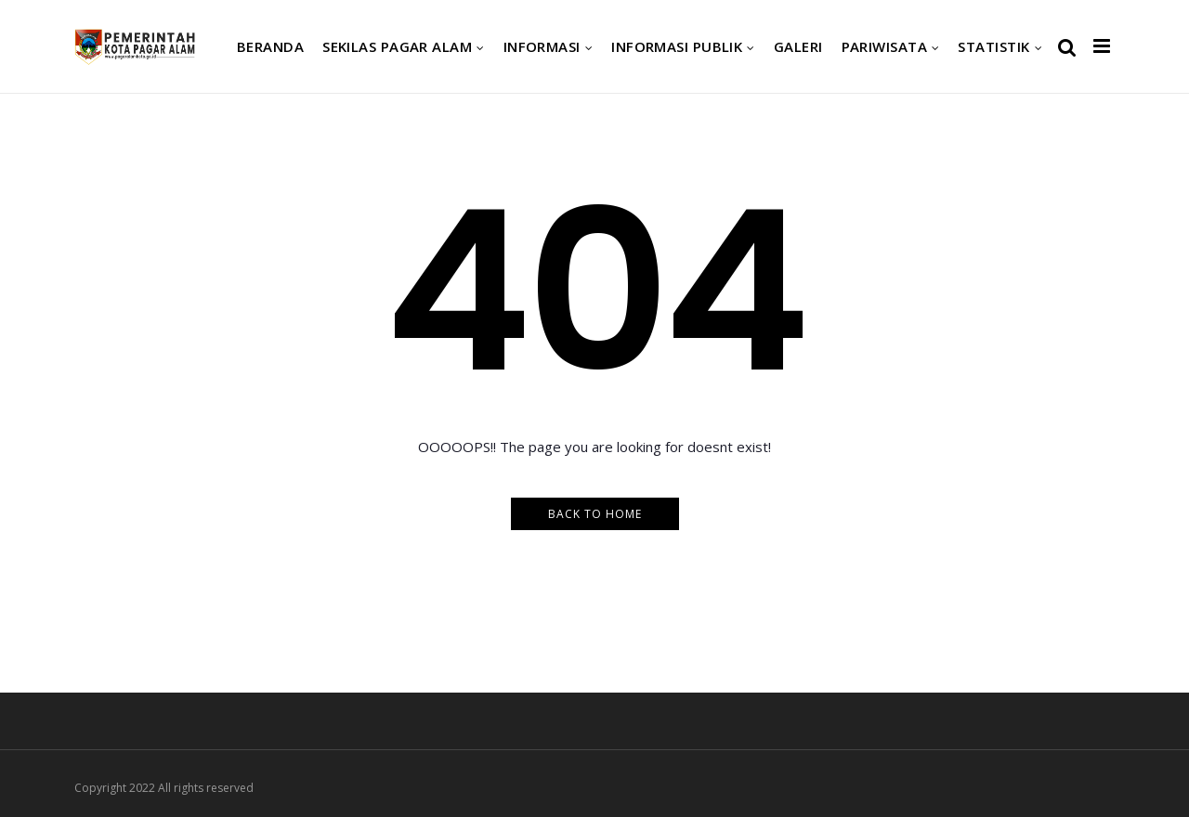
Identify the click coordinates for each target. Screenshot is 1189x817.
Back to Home (595, 514)
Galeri (798, 46)
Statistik (993, 46)
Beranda (270, 46)
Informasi (542, 46)
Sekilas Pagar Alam (397, 46)
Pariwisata (885, 46)
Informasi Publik (676, 46)
